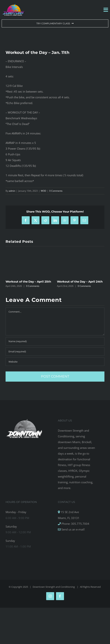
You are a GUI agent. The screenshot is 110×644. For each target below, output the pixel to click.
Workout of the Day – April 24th (80, 281)
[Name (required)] (55, 341)
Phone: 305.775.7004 (75, 523)
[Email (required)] (55, 351)
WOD (43, 190)
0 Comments (56, 190)
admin (12, 190)
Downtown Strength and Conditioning (54, 586)
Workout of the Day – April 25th (28, 281)
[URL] (55, 362)
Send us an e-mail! (73, 529)
